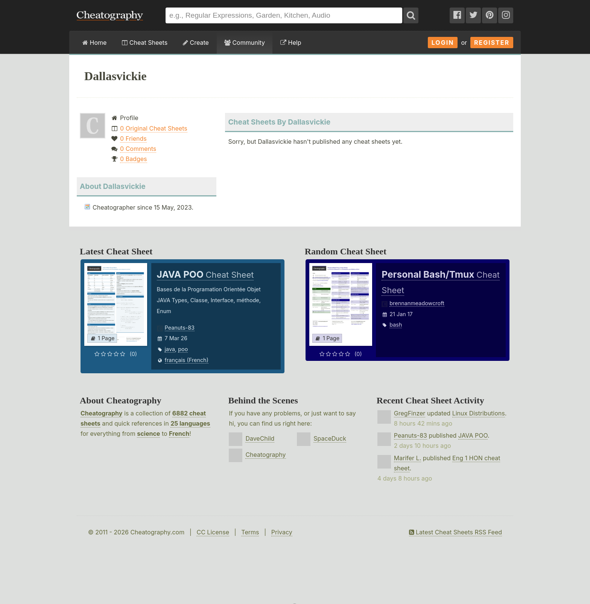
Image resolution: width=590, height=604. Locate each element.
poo (183, 349)
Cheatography (101, 413)
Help (290, 42)
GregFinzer (410, 413)
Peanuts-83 (180, 327)
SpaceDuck (329, 438)
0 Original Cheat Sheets (153, 128)
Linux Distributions (478, 413)
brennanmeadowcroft (416, 303)
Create (196, 42)
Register (491, 42)
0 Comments (138, 148)
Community (244, 42)
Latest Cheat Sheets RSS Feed (455, 532)
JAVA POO (473, 435)
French (179, 433)
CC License (212, 532)
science (148, 433)
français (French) (186, 360)
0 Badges (133, 159)
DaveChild (259, 438)
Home (94, 42)
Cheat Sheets (144, 42)
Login (443, 42)
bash (395, 324)
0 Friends (133, 138)
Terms (250, 532)
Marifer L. (407, 458)
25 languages (190, 423)
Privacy (281, 532)
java (170, 349)
